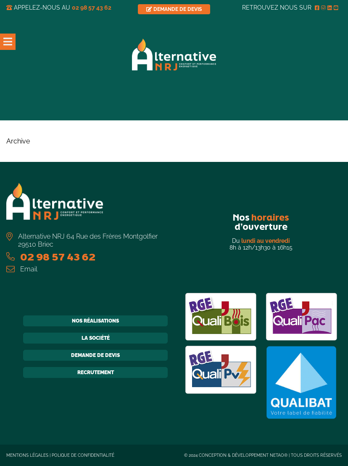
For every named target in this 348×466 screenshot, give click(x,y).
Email (28, 269)
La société (96, 338)
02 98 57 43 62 (91, 7)
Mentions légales (27, 455)
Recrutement (95, 372)
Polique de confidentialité (83, 455)
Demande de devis (95, 355)
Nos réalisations (95, 321)
